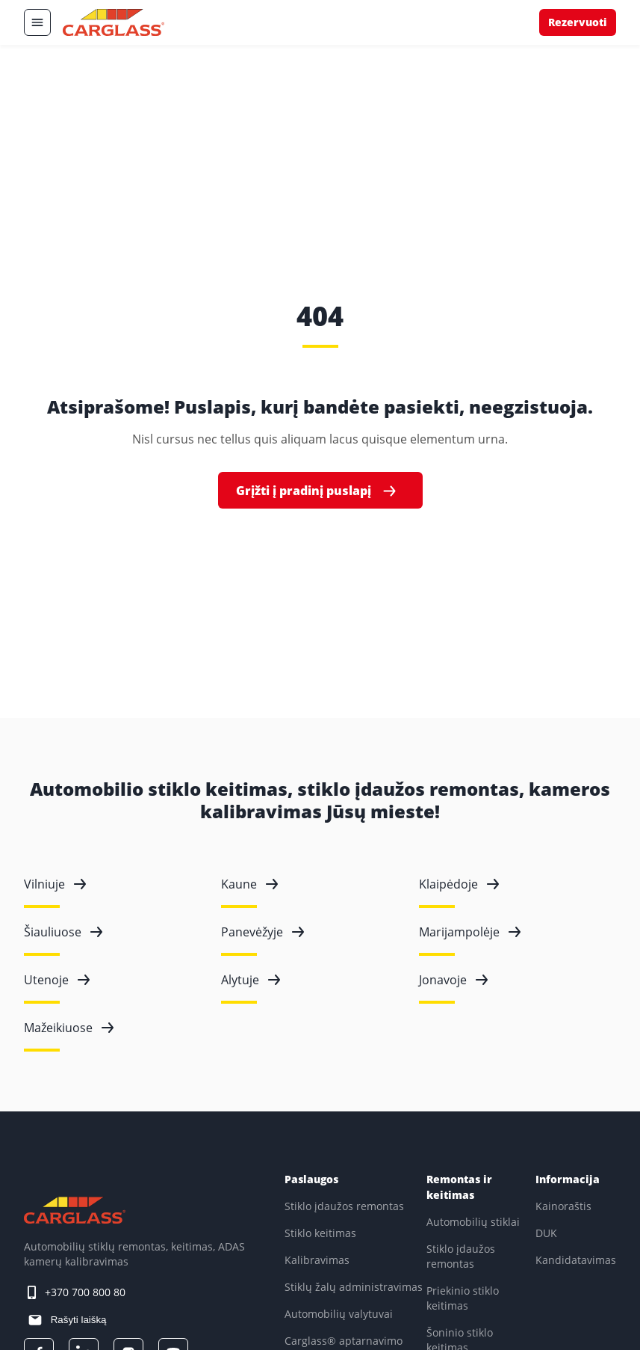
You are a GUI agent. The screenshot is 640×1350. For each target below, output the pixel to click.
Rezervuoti (577, 22)
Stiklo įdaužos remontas (344, 1206)
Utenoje (57, 980)
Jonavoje (453, 980)
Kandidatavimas (575, 1260)
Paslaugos (311, 1179)
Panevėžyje (262, 932)
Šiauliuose (63, 932)
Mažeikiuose (69, 1027)
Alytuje (250, 980)
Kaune (249, 884)
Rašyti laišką (77, 1319)
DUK (546, 1233)
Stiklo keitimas (320, 1233)
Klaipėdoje (459, 884)
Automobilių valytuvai (339, 1314)
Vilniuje (55, 884)
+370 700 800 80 (85, 1292)
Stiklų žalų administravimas (354, 1287)
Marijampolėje (470, 932)
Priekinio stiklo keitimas (462, 1298)
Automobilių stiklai (473, 1222)
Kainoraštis (563, 1206)
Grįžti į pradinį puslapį (317, 491)
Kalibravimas (317, 1260)
